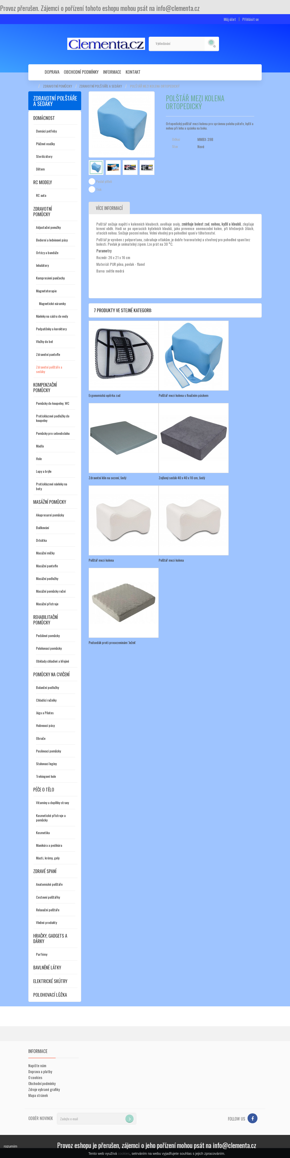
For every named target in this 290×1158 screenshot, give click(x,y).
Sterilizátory (44, 156)
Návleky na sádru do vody (52, 316)
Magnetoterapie (46, 290)
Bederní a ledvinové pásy (52, 239)
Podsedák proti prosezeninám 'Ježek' (112, 642)
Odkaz (176, 139)
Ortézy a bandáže (47, 252)
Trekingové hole (46, 776)
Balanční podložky (47, 687)
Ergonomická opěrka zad (104, 395)
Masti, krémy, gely (47, 857)
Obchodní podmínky (81, 72)
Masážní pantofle (47, 565)
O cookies (35, 1077)
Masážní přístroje (47, 603)
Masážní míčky (45, 552)
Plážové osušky (45, 143)
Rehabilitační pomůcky (45, 620)
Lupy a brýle (43, 471)
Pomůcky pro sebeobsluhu (53, 433)
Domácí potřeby (46, 131)
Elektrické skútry (50, 981)
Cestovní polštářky (48, 897)
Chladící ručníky (46, 700)
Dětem (40, 168)
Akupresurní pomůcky (50, 514)
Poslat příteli (104, 181)
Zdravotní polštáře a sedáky (100, 86)
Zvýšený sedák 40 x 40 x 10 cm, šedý (182, 477)
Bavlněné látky (47, 967)
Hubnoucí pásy (45, 725)
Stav (175, 146)
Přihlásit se (250, 19)
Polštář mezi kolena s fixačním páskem (183, 395)
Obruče (40, 738)
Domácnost (44, 118)
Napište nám (37, 1065)
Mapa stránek (38, 1095)
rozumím (10, 1146)
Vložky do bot (44, 341)
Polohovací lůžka (50, 994)
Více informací (109, 208)
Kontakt (133, 72)
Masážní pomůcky (49, 502)
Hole (39, 458)
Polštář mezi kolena (101, 560)
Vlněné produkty (46, 922)
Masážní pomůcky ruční (51, 591)
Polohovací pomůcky (49, 648)
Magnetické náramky (52, 303)
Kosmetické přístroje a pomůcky (51, 817)
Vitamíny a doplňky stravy (52, 802)
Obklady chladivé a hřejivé (52, 661)
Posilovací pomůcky (48, 750)
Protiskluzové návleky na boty (51, 486)
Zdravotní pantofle (48, 354)
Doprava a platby (40, 1071)
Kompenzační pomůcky (45, 387)
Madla (40, 445)
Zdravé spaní (44, 871)
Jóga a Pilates (45, 712)
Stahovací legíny (46, 763)
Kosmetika (43, 832)
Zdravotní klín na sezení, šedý (107, 477)
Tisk (99, 189)
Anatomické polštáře (49, 884)
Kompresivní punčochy (50, 277)
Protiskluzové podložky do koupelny (52, 418)
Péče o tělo (43, 789)
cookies (124, 1154)
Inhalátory (42, 265)
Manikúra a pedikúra (49, 845)
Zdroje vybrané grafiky (44, 1089)
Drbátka (41, 540)
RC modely (42, 182)
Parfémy (41, 954)
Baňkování (42, 527)
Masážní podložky (47, 578)
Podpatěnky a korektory (51, 328)
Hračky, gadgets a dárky (50, 938)
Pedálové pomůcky (48, 635)
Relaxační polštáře (47, 909)
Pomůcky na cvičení (51, 674)
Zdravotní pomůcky (57, 86)
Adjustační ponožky (48, 227)
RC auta (41, 195)
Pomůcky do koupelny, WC (52, 403)
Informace (112, 72)
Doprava (52, 72)
